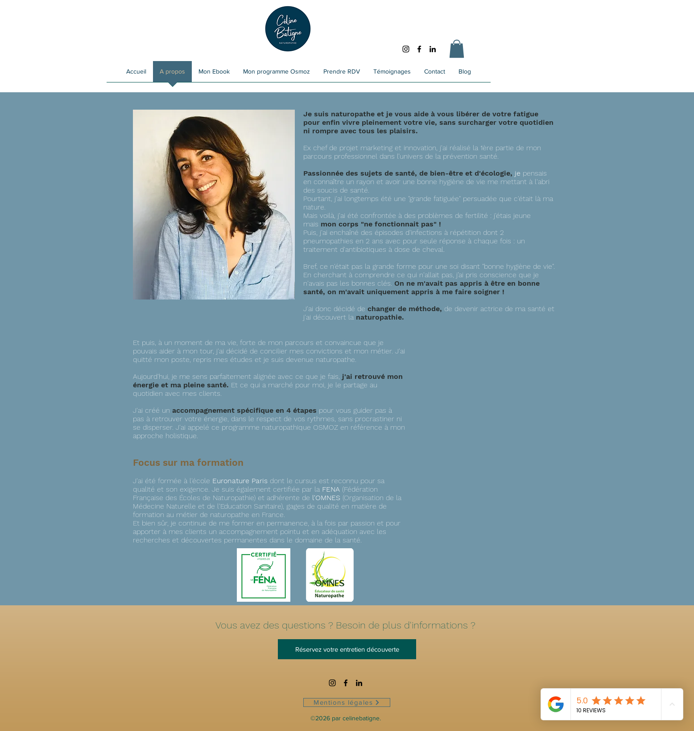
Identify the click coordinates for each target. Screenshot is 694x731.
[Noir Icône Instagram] (405, 49)
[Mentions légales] (346, 702)
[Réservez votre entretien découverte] (347, 649)
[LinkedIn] (432, 49)
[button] (456, 49)
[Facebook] (419, 49)
